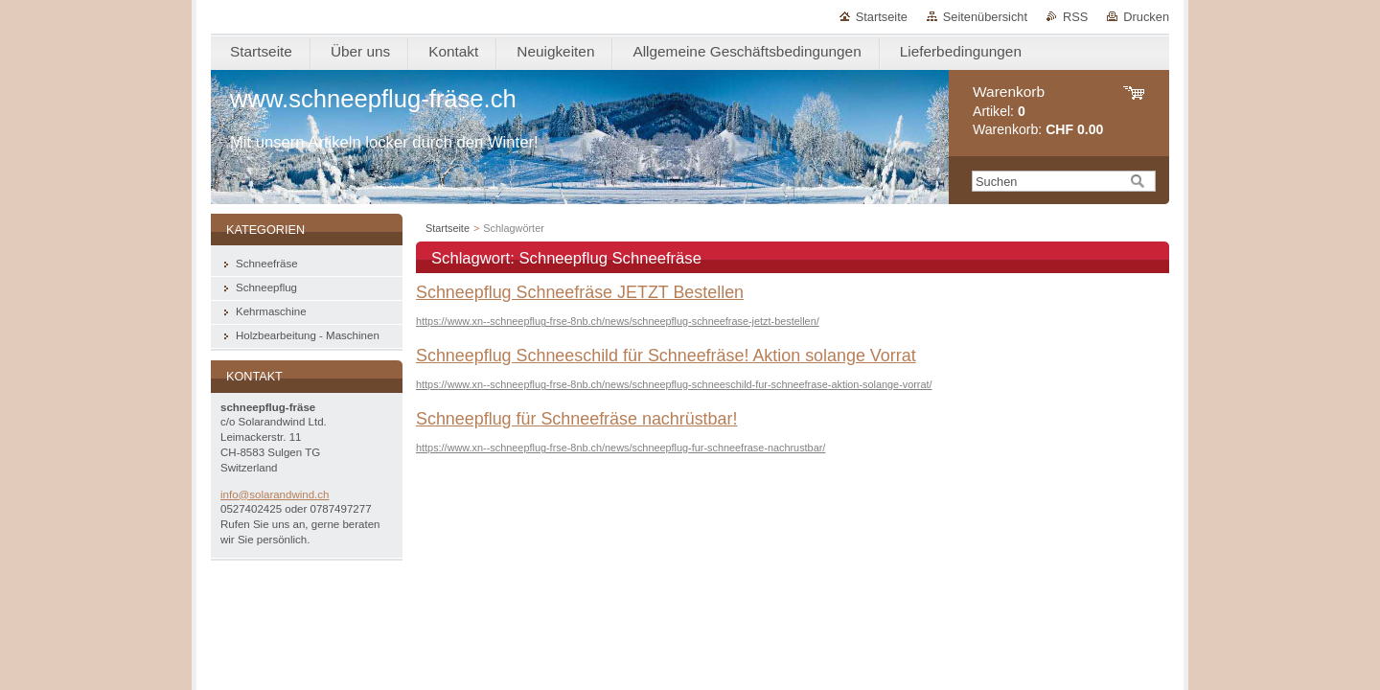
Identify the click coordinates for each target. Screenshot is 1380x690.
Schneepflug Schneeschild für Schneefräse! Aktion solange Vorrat (666, 355)
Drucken (1146, 17)
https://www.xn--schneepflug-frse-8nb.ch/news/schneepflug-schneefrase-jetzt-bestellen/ (617, 321)
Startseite (882, 17)
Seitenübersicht (985, 17)
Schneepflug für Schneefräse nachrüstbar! (576, 418)
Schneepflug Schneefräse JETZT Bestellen (580, 292)
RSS (1075, 17)
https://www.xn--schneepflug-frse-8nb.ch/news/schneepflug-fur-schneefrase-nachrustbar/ (620, 447)
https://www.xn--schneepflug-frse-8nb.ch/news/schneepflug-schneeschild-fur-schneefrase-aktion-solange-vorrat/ (674, 384)
